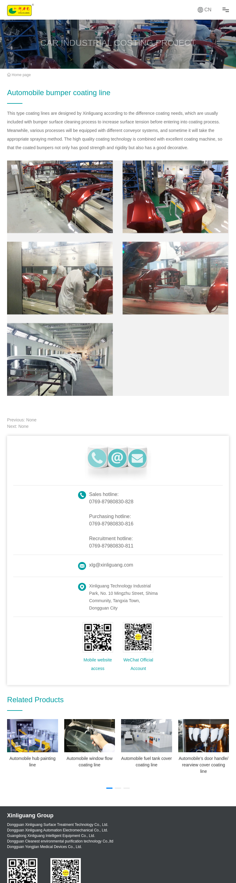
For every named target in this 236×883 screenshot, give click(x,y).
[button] (109, 788)
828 (129, 501)
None (31, 419)
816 (129, 523)
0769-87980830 (106, 501)
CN (207, 9)
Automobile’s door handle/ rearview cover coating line (203, 765)
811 (129, 545)
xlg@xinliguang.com (111, 564)
